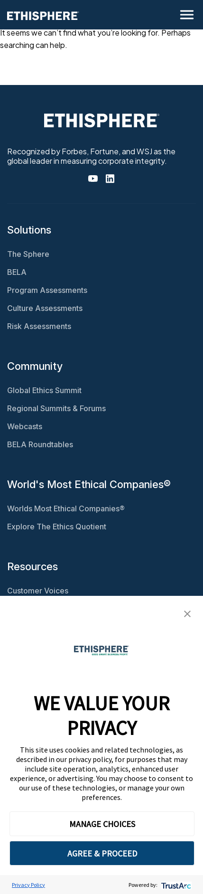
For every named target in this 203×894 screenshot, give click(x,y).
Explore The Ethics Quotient (56, 526)
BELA (17, 272)
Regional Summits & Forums (56, 408)
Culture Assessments (45, 308)
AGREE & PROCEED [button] (102, 853)
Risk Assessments (39, 326)
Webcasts (24, 426)
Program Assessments (47, 290)
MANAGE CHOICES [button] (102, 824)
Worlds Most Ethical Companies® (66, 508)
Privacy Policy (28, 884)
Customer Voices (37, 590)
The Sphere (28, 254)
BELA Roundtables (40, 444)
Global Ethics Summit (44, 390)
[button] (187, 613)
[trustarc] (175, 885)
